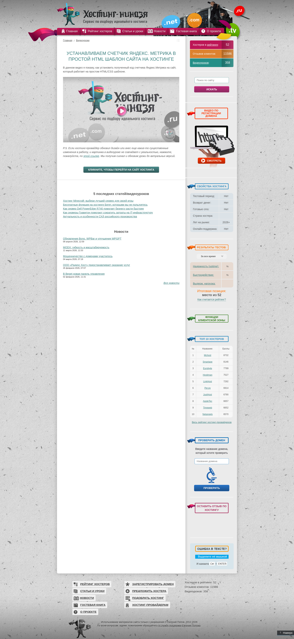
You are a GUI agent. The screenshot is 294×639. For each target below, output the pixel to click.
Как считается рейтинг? (211, 299)
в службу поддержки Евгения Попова (179, 625)
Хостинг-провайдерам (150, 604)
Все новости (171, 282)
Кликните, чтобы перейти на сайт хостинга (121, 169)
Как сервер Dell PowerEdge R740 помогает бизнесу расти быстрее (103, 208)
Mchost (207, 355)
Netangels (207, 414)
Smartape (207, 362)
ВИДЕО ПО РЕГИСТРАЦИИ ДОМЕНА (211, 113)
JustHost (207, 394)
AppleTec (207, 401)
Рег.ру (208, 388)
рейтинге (212, 44)
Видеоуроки (82, 40)
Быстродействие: (203, 274)
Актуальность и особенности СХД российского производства (100, 216)
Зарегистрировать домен (153, 584)
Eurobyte (207, 368)
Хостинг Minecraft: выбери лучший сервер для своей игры (98, 200)
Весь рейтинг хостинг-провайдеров (212, 422)
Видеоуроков (201, 62)
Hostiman (207, 375)
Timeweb (207, 407)
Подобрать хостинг (148, 597)
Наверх (286, 632)
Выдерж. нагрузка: (204, 283)
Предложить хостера (149, 591)
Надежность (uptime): (206, 266)
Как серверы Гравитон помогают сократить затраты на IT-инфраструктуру (108, 212)
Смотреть (214, 160)
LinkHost (207, 381)
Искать (211, 89)
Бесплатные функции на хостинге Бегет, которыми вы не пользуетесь (105, 204)
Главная (67, 40)
